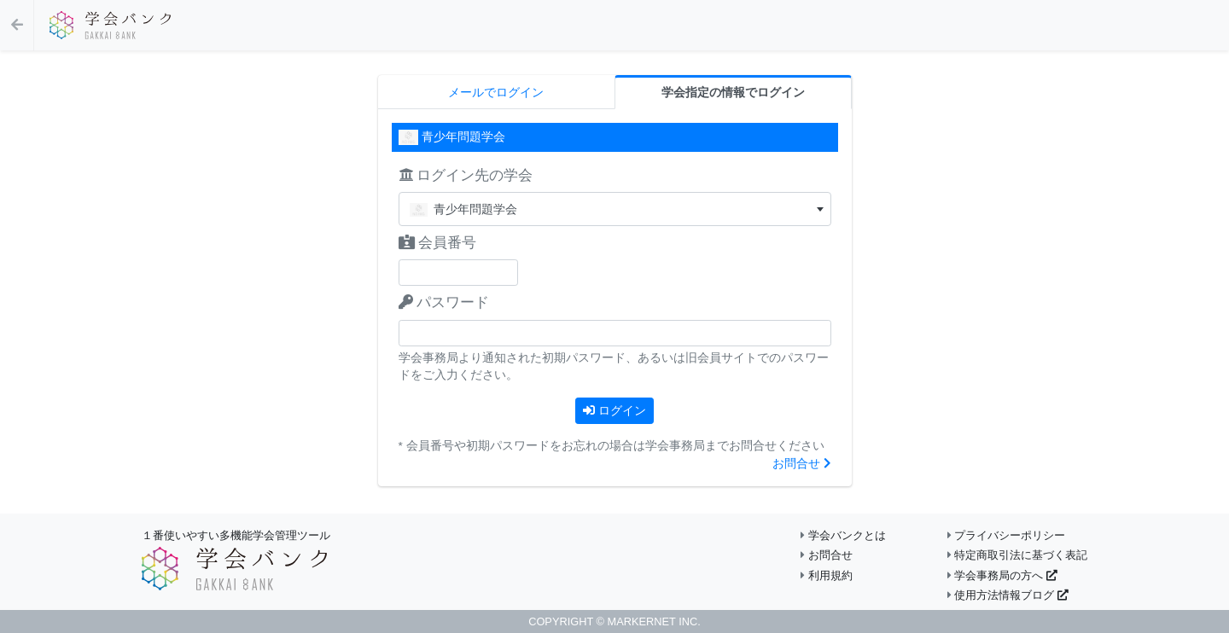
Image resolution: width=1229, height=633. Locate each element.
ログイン (614, 410)
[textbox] (614, 209)
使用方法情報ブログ (1008, 595)
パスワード (444, 302)
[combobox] (615, 209)
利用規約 (827, 575)
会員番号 (438, 243)
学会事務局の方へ (1002, 575)
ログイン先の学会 (466, 175)
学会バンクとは (843, 535)
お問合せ (801, 463)
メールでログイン (496, 92)
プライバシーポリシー (1006, 535)
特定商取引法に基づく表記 (1017, 555)
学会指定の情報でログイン (733, 92)
